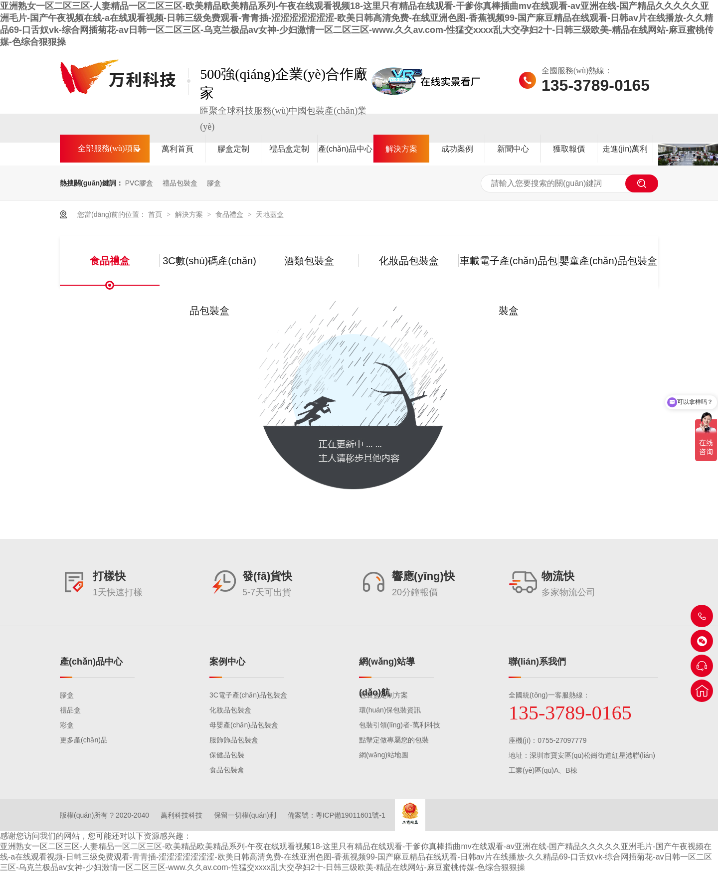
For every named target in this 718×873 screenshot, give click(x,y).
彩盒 (67, 725)
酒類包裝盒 (309, 260)
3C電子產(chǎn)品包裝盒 (248, 695)
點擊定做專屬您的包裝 (394, 740)
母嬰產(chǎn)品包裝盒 (243, 725)
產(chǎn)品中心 (345, 149)
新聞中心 (513, 149)
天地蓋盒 (270, 214)
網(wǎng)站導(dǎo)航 (387, 677)
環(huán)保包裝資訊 (390, 710)
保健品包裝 (226, 755)
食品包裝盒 (226, 770)
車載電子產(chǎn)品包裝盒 (509, 270)
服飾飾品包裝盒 (233, 740)
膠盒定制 (233, 149)
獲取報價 (569, 149)
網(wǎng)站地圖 (383, 755)
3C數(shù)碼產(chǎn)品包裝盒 (209, 270)
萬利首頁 (177, 149)
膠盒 (214, 183)
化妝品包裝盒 (409, 260)
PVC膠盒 (139, 183)
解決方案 (401, 149)
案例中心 (227, 662)
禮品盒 (70, 710)
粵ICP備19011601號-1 (350, 815)
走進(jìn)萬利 (625, 149)
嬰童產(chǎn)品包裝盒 (608, 260)
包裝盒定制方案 (383, 695)
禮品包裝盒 (180, 183)
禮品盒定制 (289, 149)
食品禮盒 (230, 214)
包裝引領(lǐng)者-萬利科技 (399, 725)
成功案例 (457, 149)
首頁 (156, 214)
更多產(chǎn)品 (84, 740)
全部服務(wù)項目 (109, 148)
